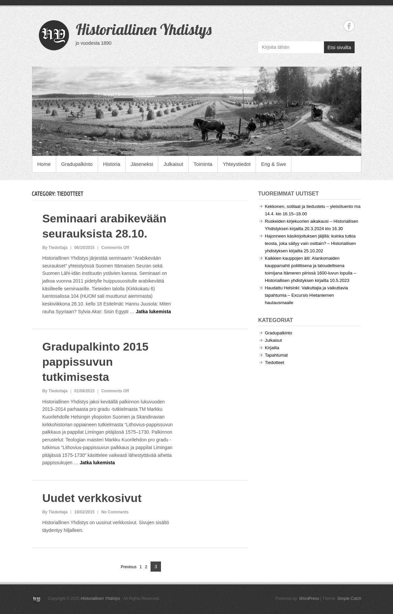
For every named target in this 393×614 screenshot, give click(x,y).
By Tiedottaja (54, 247)
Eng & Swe (273, 164)
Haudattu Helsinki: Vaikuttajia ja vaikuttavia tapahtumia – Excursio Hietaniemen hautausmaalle (306, 295)
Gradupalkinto (77, 164)
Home (44, 164)
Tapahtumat (276, 355)
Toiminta (203, 164)
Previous (129, 567)
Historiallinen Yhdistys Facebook (349, 25)
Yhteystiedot (237, 164)
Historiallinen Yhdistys (143, 29)
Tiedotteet (274, 362)
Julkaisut (173, 164)
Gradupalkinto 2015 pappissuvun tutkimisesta (95, 361)
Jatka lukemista (153, 311)
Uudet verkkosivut (91, 498)
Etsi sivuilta (339, 47)
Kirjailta (272, 347)
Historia (111, 164)
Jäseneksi (142, 164)
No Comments (115, 512)
